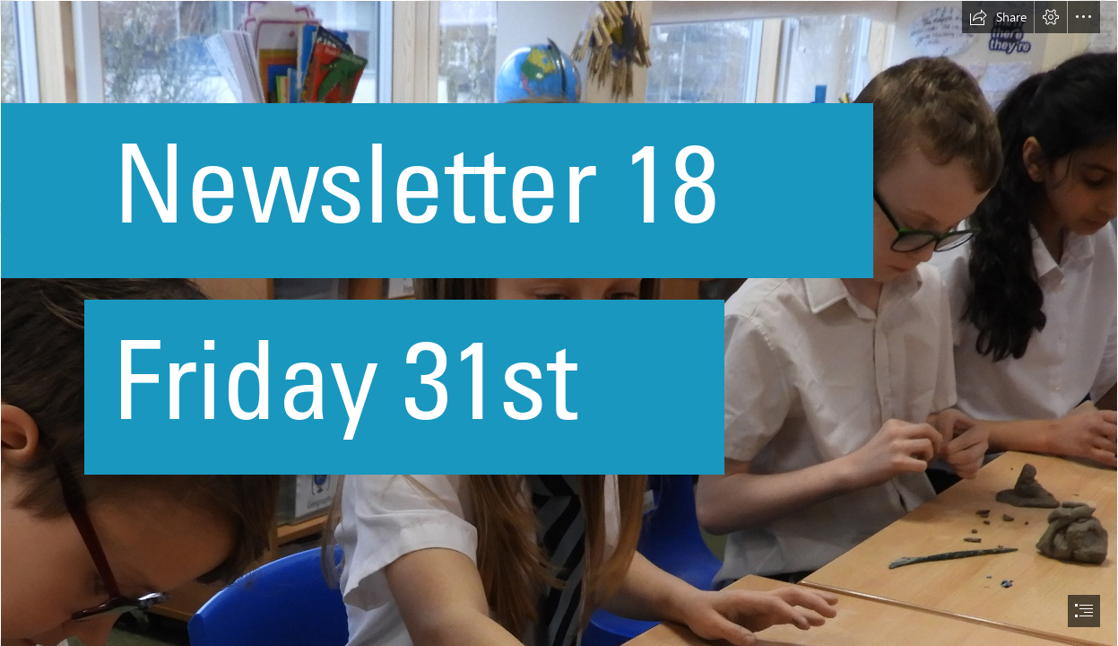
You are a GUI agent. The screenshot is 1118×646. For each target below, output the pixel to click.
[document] (559, 323)
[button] (998, 17)
